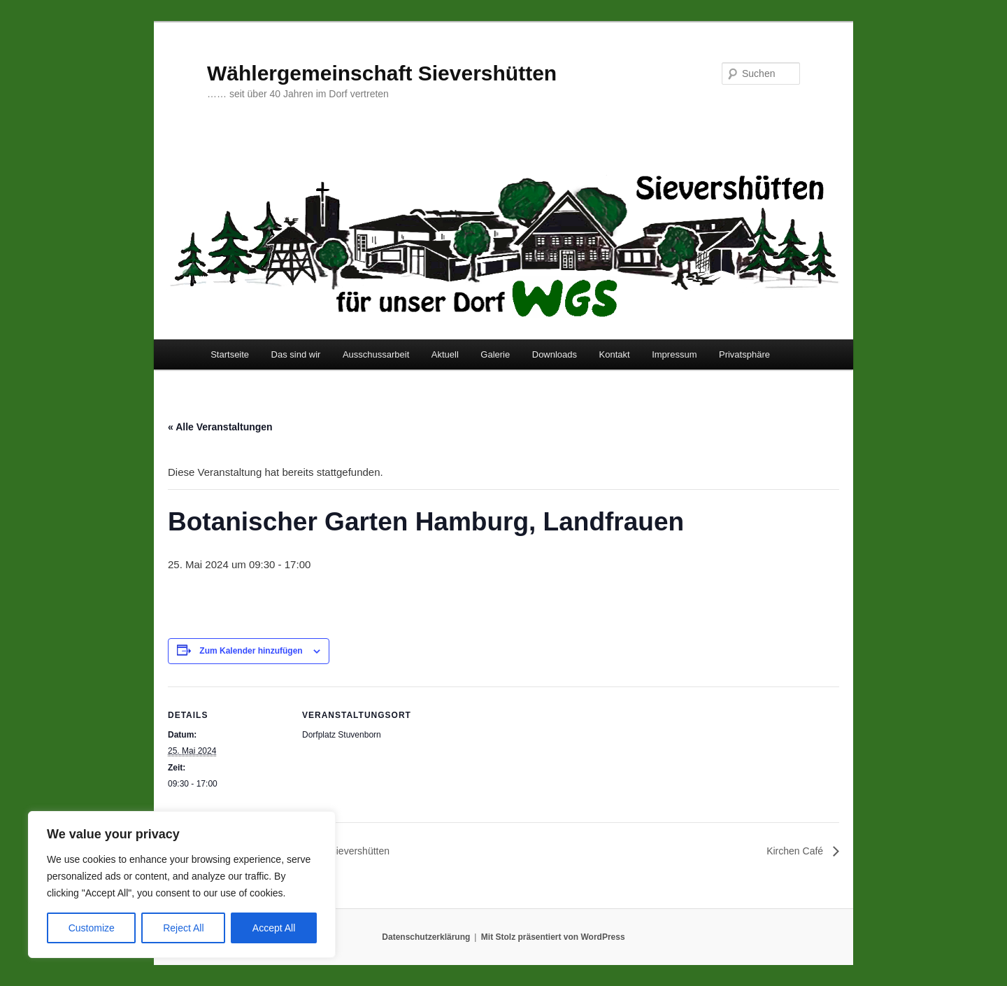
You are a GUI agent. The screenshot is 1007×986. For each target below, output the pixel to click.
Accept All (273, 928)
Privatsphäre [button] (744, 354)
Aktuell (445, 354)
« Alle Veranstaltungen (220, 426)
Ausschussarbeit (376, 354)
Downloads (554, 354)
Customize (92, 928)
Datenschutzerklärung (426, 937)
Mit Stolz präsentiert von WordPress (553, 937)
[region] (182, 884)
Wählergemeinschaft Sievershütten (382, 73)
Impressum (674, 354)
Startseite (229, 354)
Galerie (495, 354)
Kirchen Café (796, 851)
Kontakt (614, 354)
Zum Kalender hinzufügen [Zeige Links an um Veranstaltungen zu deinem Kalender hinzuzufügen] (250, 651)
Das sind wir (296, 354)
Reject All (183, 928)
